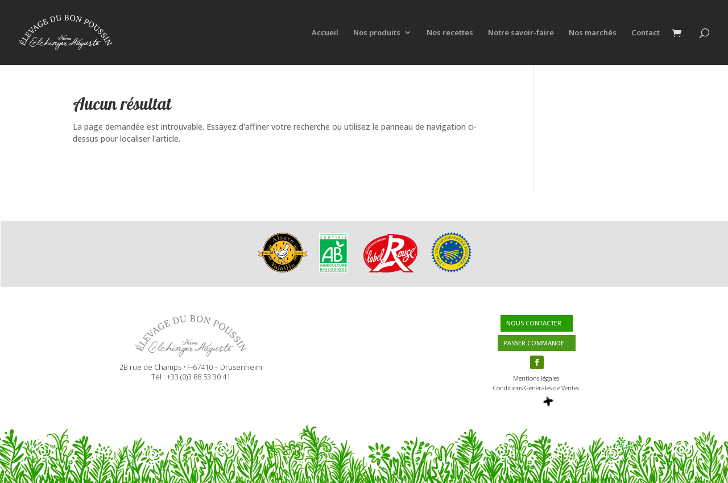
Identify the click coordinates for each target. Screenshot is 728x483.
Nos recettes (450, 33)
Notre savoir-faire (521, 33)
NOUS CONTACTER (533, 323)
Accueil (325, 33)
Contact (645, 33)
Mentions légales (536, 378)
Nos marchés (593, 33)
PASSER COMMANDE (533, 342)
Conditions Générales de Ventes (536, 387)
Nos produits (376, 33)
